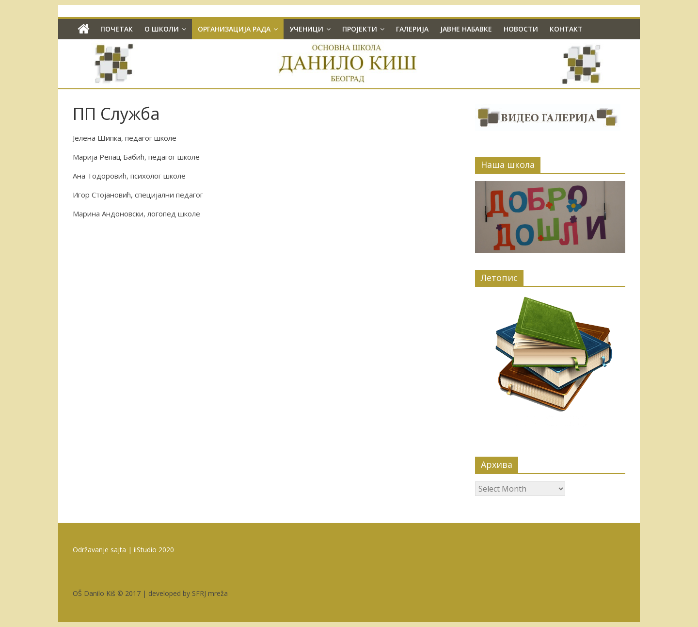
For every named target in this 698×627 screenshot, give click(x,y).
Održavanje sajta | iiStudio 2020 (123, 549)
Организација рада (234, 28)
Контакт (566, 28)
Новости (521, 28)
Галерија (412, 28)
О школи (161, 28)
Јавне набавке (466, 28)
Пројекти (359, 28)
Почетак (116, 28)
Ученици (306, 28)
